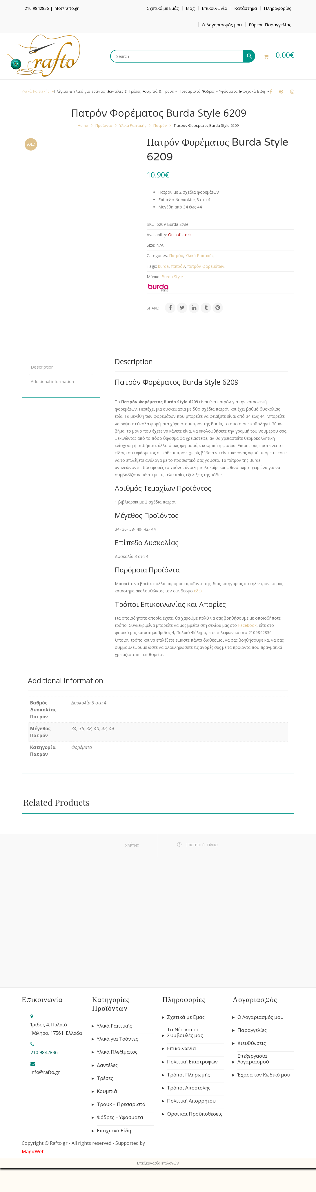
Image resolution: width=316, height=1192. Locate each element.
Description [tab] (42, 367)
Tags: (152, 266)
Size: (151, 245)
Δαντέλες (107, 1065)
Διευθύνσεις (251, 1043)
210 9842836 (37, 8)
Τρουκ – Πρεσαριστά (121, 1104)
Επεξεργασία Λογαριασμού (253, 1059)
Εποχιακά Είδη (114, 1131)
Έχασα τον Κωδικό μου (263, 1075)
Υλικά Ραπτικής (132, 125)
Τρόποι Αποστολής (188, 1088)
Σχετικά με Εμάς (163, 8)
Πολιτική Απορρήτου (191, 1101)
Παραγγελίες (252, 1030)
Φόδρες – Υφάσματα (120, 1117)
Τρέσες (105, 1078)
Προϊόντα (103, 125)
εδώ (198, 591)
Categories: (157, 255)
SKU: (151, 224)
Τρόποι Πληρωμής (188, 1075)
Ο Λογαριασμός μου (222, 25)
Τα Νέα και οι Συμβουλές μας (185, 1032)
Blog (190, 8)
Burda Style (172, 276)
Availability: (157, 234)
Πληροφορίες (277, 8)
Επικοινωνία (214, 8)
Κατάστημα (245, 8)
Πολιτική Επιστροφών (192, 1062)
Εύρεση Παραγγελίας (270, 25)
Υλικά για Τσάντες (117, 1039)
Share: (153, 308)
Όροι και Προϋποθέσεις (194, 1114)
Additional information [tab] (52, 381)
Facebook (247, 625)
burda (163, 266)
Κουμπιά (107, 1091)
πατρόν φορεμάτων (205, 266)
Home (83, 125)
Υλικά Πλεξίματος (117, 1052)
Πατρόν (160, 125)
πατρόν (178, 266)
